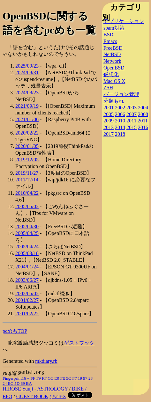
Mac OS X (114, 81)
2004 (143, 107)
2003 (131, 107)
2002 (120, 107)
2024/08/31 (27, 72)
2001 (108, 107)
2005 (108, 114)
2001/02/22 (27, 313)
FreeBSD (113, 48)
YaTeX (59, 396)
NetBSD (112, 54)
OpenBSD (114, 67)
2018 (120, 134)
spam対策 (114, 28)
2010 (120, 120)
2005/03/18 (27, 253)
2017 (108, 134)
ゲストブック (79, 343)
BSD (108, 34)
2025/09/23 (27, 66)
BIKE (78, 388)
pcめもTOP (15, 331)
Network (112, 61)
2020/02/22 (27, 132)
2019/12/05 (27, 159)
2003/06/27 (27, 280)
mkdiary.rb (46, 361)
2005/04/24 (27, 246)
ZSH (108, 87)
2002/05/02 (27, 293)
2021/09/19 (27, 106)
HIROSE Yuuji (18, 388)
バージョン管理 (121, 94)
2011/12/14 (26, 179)
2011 (131, 120)
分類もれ (113, 101)
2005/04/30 (27, 226)
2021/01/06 (27, 119)
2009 (108, 120)
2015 (131, 127)
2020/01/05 (27, 146)
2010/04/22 (27, 193)
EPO (7, 396)
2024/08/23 (27, 92)
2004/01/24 (27, 266)
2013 (108, 127)
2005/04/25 (27, 233)
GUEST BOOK (32, 396)
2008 (143, 114)
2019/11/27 (26, 173)
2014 (120, 127)
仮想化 (111, 74)
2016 (143, 127)
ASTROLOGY (52, 388)
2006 (120, 114)
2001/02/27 (27, 300)
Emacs (110, 41)
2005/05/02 (27, 206)
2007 (131, 114)
